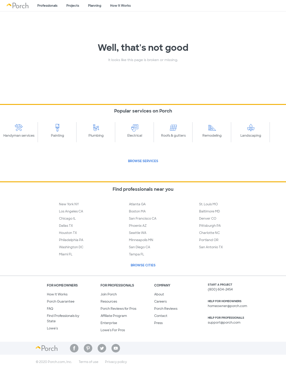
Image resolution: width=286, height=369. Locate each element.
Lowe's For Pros (113, 330)
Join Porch (109, 294)
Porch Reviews (165, 309)
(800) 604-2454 (220, 289)
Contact (160, 316)
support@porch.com (224, 322)
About (159, 294)
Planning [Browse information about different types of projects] (94, 6)
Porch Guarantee (60, 301)
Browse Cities (143, 265)
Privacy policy (116, 362)
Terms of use (88, 362)
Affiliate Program (114, 316)
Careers (160, 301)
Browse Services (143, 161)
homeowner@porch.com (227, 306)
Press (158, 323)
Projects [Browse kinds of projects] (72, 6)
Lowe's (52, 328)
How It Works (57, 294)
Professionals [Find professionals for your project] (47, 6)
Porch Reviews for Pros (118, 309)
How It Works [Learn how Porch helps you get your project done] (120, 6)
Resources (109, 301)
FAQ (50, 309)
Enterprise (109, 323)
